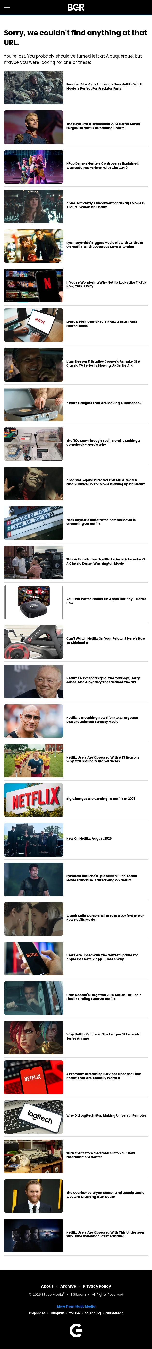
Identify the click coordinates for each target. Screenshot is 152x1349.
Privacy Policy (97, 1286)
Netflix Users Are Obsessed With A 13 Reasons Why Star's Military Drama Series (102, 760)
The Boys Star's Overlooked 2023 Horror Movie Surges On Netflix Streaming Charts (103, 126)
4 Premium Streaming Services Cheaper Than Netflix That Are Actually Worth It (103, 1076)
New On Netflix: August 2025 (89, 839)
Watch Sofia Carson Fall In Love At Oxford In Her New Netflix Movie (105, 918)
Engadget (37, 1313)
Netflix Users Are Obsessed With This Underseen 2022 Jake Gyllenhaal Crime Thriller (105, 1235)
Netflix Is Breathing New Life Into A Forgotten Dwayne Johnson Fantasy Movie (102, 720)
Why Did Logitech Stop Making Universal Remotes (106, 1116)
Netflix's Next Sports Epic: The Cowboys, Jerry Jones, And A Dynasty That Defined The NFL (103, 680)
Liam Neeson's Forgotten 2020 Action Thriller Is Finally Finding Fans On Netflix (103, 997)
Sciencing (93, 1313)
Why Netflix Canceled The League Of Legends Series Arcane (103, 1037)
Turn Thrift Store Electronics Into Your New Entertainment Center (100, 1155)
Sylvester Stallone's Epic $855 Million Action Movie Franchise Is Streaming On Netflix (101, 878)
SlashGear (114, 1313)
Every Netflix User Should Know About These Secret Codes (101, 324)
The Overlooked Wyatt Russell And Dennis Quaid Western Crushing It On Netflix (105, 1195)
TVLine (74, 1313)
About (47, 1286)
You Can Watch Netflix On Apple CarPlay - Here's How (106, 601)
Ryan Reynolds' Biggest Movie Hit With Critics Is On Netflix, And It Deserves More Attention (104, 245)
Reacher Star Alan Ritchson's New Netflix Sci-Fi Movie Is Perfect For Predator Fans (104, 87)
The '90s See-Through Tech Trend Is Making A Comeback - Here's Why (103, 443)
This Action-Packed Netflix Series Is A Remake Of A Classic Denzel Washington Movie (105, 562)
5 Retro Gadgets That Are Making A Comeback (104, 403)
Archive (68, 1286)
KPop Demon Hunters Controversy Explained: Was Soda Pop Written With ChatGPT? (102, 166)
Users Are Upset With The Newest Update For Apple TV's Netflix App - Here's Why (102, 957)
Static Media (52, 1295)
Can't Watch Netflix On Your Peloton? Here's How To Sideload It (105, 641)
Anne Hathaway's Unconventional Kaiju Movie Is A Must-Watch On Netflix (105, 205)
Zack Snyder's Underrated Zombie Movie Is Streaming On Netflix (101, 522)
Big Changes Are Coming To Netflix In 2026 (100, 799)
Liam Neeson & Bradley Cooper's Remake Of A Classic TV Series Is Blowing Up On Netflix (103, 364)
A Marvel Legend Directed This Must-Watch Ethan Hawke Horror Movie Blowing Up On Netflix (105, 482)
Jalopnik (57, 1313)
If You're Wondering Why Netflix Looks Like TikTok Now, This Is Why (106, 285)
